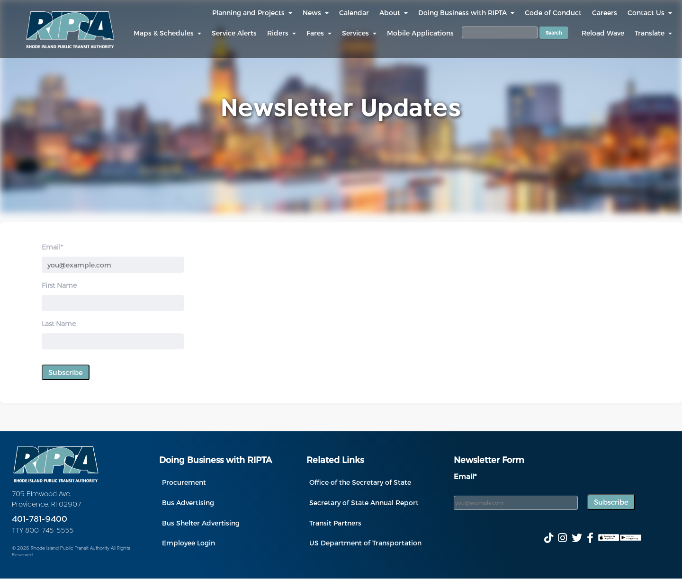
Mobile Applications (420, 33)
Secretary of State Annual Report (364, 503)
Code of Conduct (553, 13)
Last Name (59, 324)
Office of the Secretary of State (360, 482)
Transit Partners (335, 523)
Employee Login (188, 543)
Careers (604, 13)
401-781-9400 (39, 519)
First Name (59, 285)
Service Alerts (234, 33)
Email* (52, 247)
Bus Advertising (188, 503)
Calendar (354, 13)
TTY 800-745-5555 (43, 530)
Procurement (184, 482)
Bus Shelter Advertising (201, 523)
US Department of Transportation (365, 543)
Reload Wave (603, 33)
